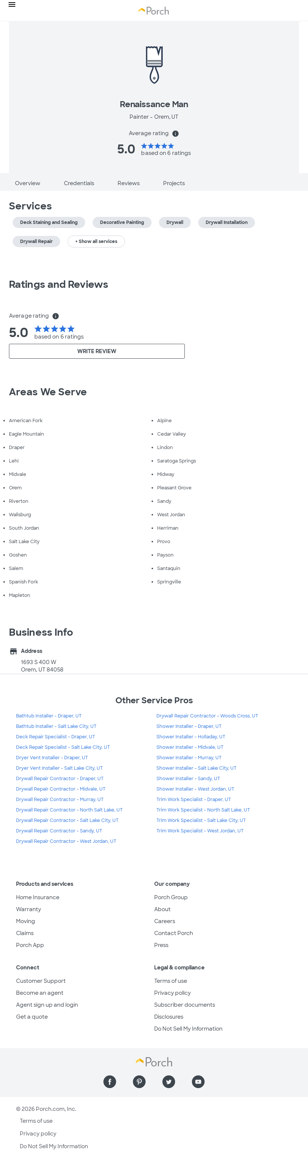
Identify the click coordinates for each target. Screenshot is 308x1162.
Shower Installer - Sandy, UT (188, 779)
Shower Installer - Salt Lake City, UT (196, 768)
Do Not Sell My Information (188, 1028)
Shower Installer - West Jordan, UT (195, 789)
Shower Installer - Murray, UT (189, 758)
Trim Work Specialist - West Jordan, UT (200, 831)
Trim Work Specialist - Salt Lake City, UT (201, 820)
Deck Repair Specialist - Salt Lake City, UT (63, 747)
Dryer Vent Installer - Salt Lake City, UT (59, 768)
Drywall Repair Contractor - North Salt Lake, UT (69, 810)
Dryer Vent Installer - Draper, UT (52, 758)
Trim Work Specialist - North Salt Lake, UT (203, 810)
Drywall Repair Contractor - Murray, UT (60, 800)
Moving (25, 921)
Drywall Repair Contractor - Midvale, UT (61, 789)
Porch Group (171, 897)
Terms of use (170, 981)
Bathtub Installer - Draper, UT (49, 716)
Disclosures (168, 1016)
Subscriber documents (184, 1004)
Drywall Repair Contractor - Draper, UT (60, 779)
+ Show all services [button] (96, 241)
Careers (164, 921)
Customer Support (41, 981)
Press (161, 945)
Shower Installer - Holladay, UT (190, 737)
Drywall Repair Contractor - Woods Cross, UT (207, 716)
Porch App (30, 945)
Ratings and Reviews (58, 284)
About (162, 909)
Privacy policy (172, 993)
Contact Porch (173, 933)
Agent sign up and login (47, 1004)
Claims (25, 933)
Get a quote (32, 1016)
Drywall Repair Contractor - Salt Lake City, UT (67, 820)
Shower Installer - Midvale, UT (190, 747)
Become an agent (39, 993)
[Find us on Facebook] (109, 1081)
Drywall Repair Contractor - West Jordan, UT (66, 841)
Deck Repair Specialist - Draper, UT (55, 737)
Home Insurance (37, 897)
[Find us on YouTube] (198, 1081)
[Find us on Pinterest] (139, 1081)
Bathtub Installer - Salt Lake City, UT (56, 726)
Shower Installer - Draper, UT (189, 726)
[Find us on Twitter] (168, 1081)
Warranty (28, 909)
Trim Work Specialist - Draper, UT (193, 800)
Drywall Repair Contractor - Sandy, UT (59, 831)
